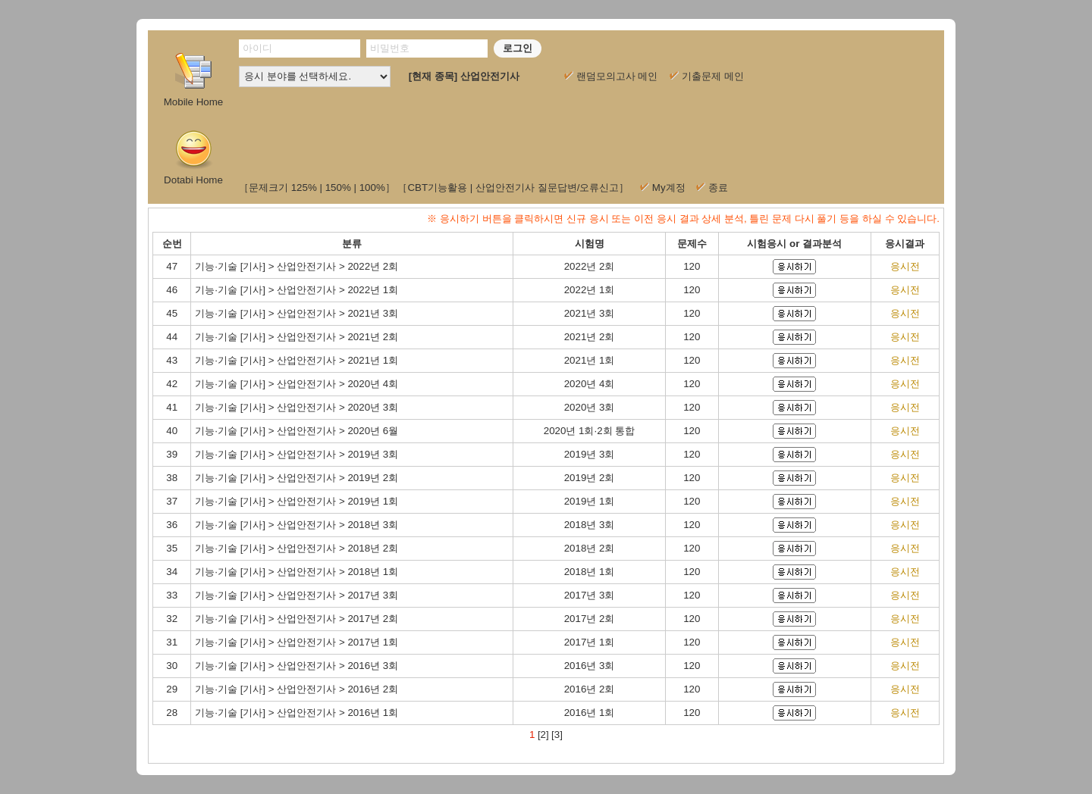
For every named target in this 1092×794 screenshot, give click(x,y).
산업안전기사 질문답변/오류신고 (547, 187)
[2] (543, 734)
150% (338, 187)
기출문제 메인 (706, 76)
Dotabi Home (193, 156)
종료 (718, 187)
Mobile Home (194, 96)
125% (304, 187)
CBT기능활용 (437, 187)
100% (372, 187)
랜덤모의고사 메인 (610, 76)
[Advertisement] (586, 129)
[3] (557, 734)
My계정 (669, 187)
